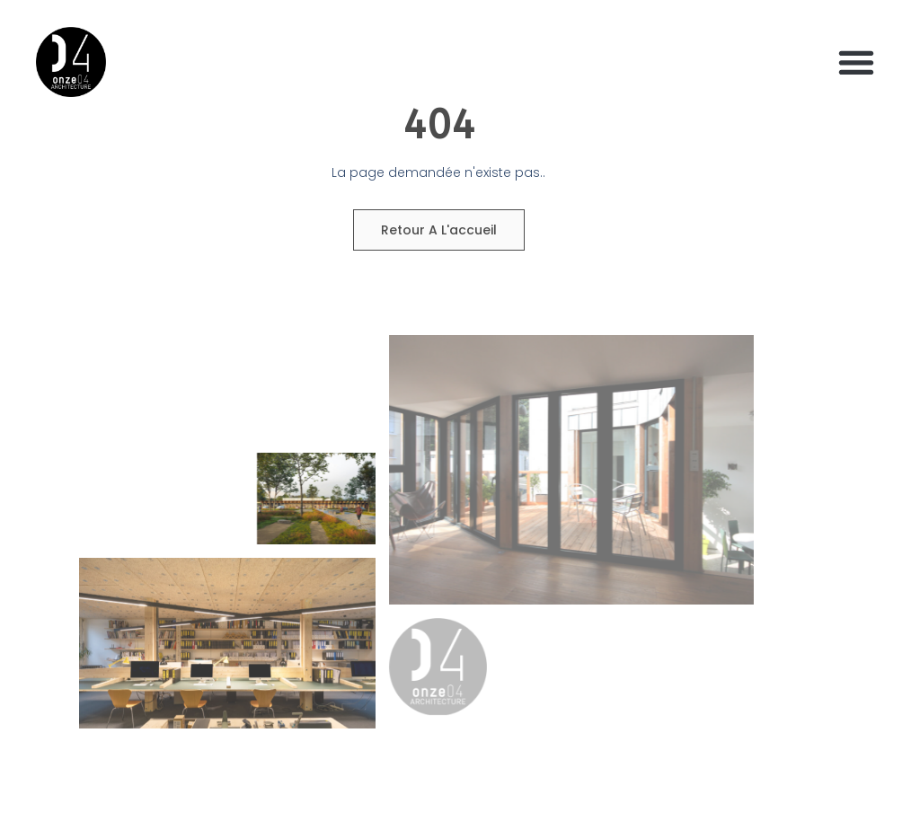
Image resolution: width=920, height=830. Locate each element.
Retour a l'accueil (439, 230)
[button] (855, 62)
